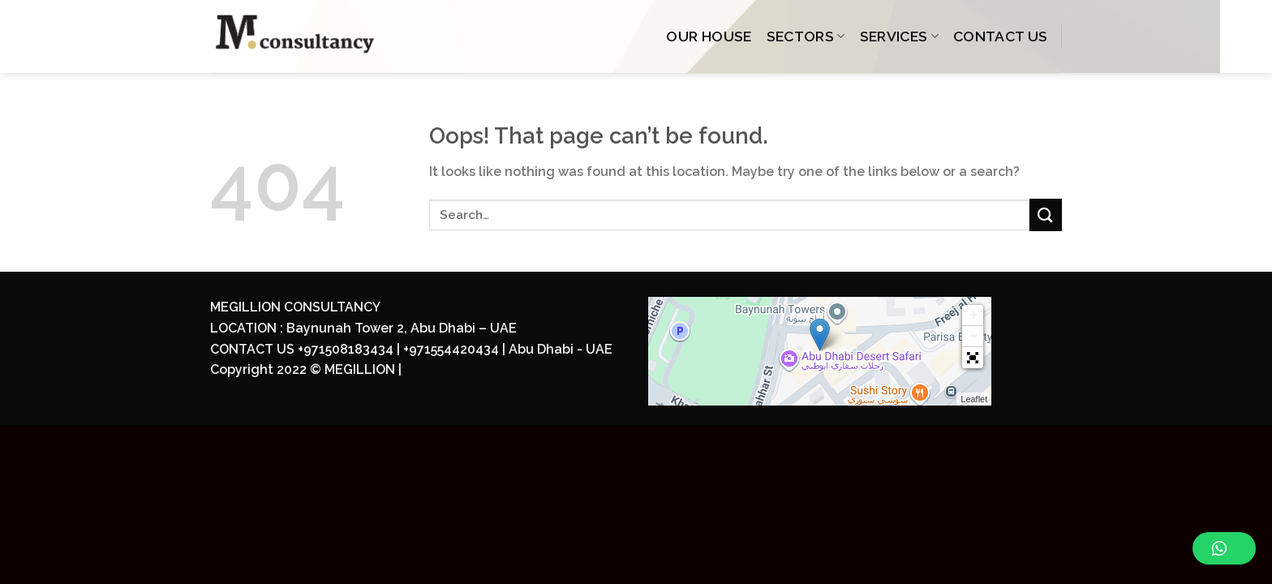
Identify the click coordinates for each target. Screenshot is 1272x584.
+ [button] (973, 315)
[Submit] (1045, 214)
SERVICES (899, 36)
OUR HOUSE (708, 36)
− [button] (973, 336)
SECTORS (806, 36)
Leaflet (973, 399)
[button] (972, 357)
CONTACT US (1000, 36)
